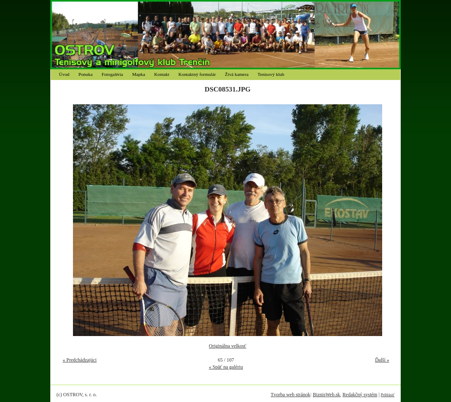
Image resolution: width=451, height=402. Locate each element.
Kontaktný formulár (197, 74)
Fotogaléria (112, 74)
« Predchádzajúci (79, 360)
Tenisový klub (271, 74)
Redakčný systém (360, 394)
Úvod (64, 74)
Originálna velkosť (228, 346)
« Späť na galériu (226, 367)
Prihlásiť (388, 395)
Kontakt (161, 74)
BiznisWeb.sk (326, 394)
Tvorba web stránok (290, 394)
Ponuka (85, 74)
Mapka (138, 74)
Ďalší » (382, 360)
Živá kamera (237, 74)
